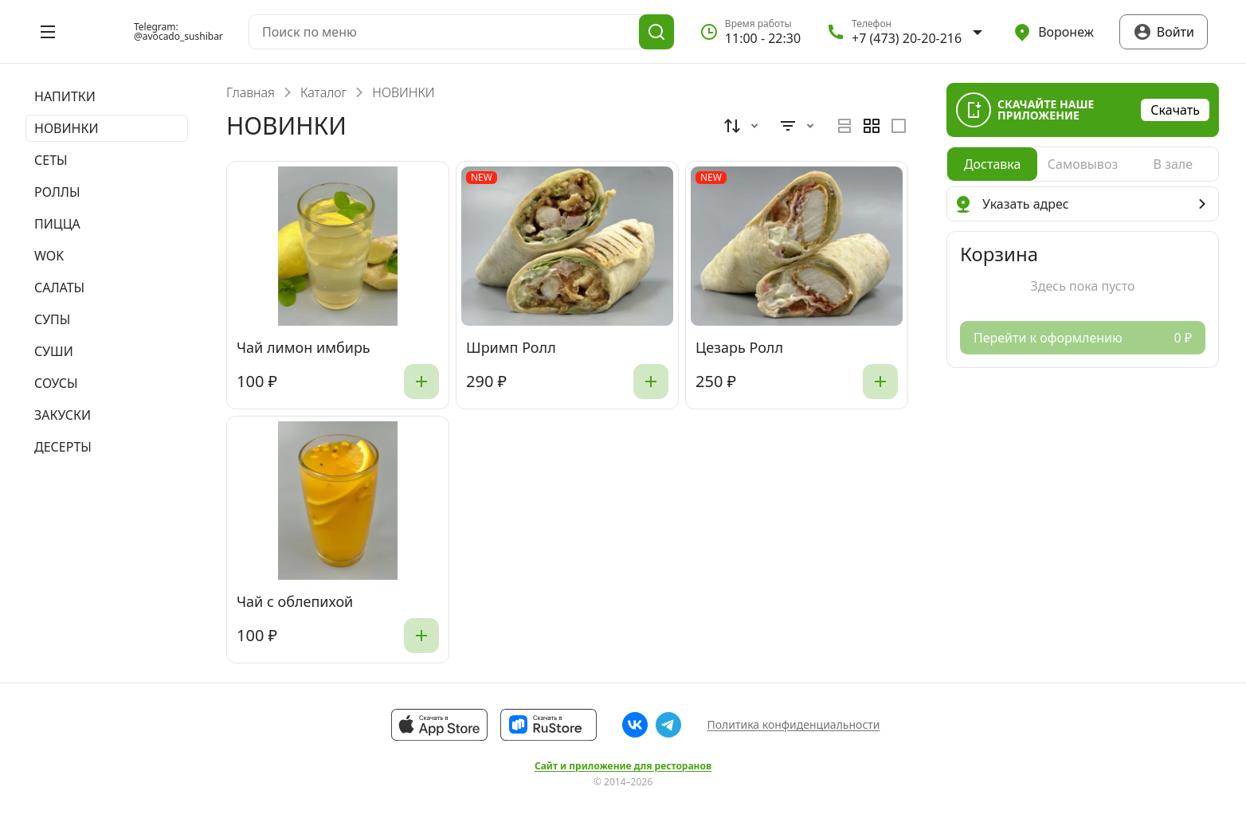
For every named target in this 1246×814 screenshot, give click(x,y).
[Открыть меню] (47, 31)
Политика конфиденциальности (793, 724)
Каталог (323, 92)
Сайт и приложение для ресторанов (623, 766)
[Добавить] (421, 381)
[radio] (844, 125)
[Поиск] (656, 31)
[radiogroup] (871, 125)
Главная (250, 92)
